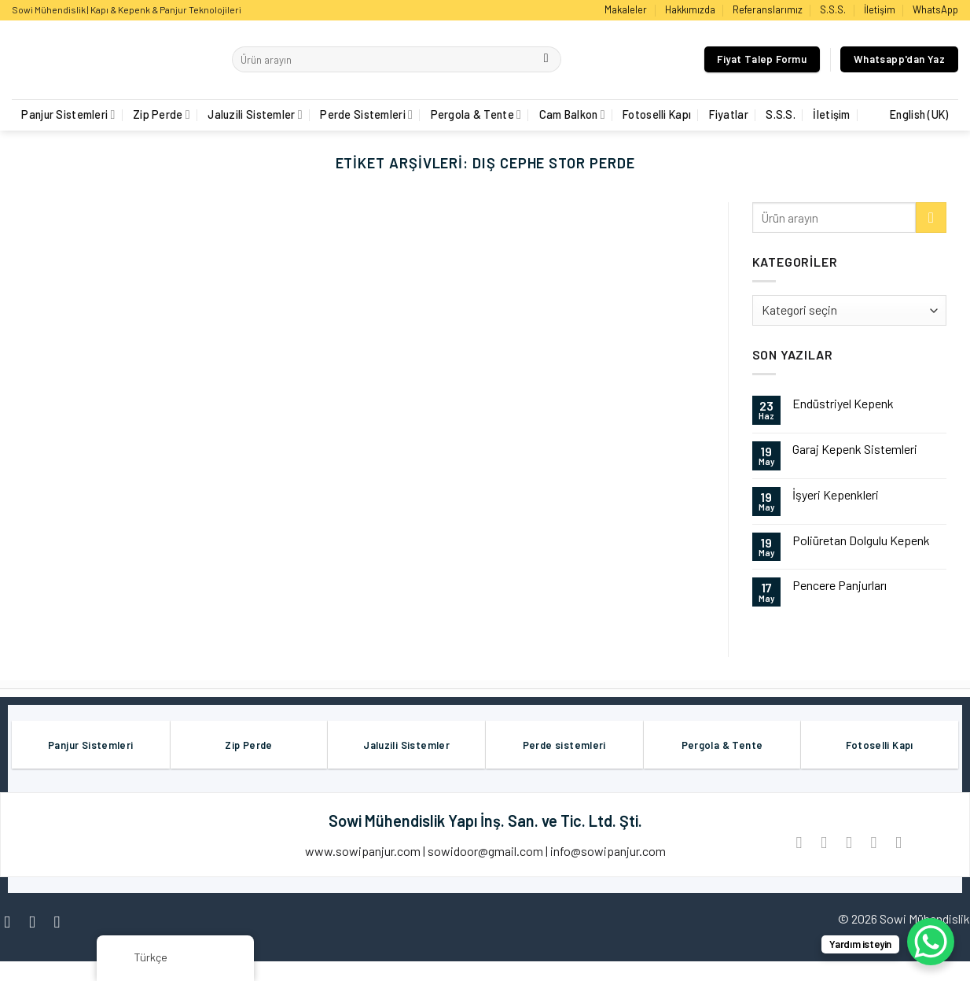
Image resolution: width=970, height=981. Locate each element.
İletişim (879, 9)
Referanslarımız (768, 9)
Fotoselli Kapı (657, 114)
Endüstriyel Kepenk (843, 403)
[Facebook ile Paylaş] (799, 842)
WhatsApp (935, 9)
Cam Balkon (572, 114)
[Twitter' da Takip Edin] (62, 922)
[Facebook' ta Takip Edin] (12, 922)
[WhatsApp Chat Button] (930, 941)
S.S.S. (833, 9)
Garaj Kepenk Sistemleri (854, 448)
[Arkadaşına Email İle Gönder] (848, 842)
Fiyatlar (728, 114)
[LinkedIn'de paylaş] (898, 842)
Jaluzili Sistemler (255, 114)
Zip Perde (161, 114)
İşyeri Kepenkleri (835, 494)
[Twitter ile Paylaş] (824, 842)
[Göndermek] (546, 59)
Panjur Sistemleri (68, 114)
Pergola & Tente (476, 114)
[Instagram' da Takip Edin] (37, 922)
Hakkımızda (690, 9)
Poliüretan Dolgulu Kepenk (861, 540)
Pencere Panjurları (839, 584)
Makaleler (625, 9)
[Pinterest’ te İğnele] (873, 842)
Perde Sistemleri (366, 114)
